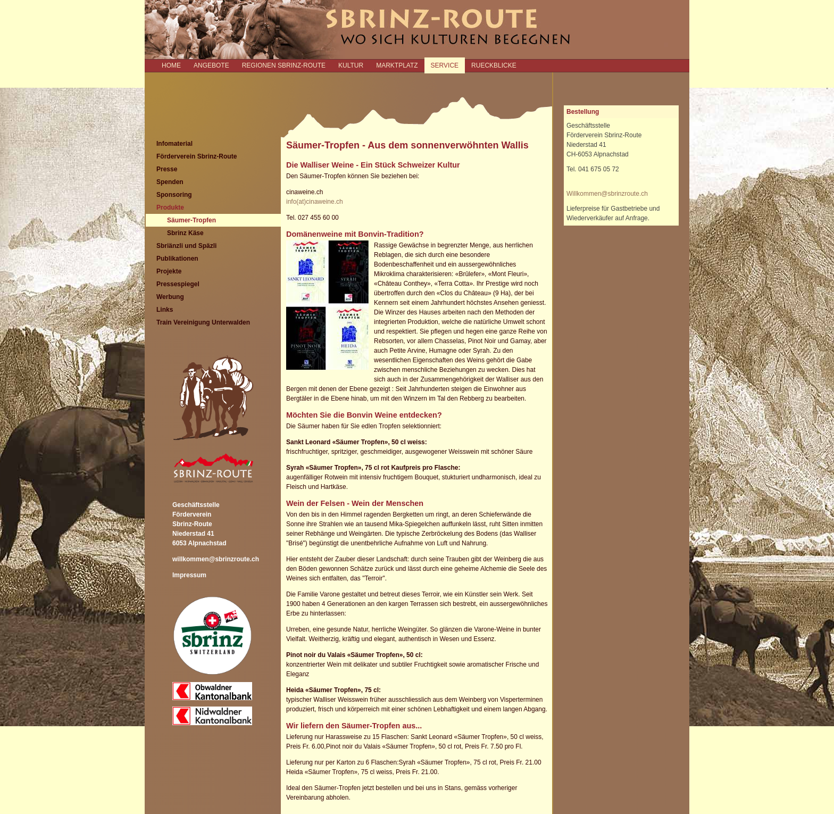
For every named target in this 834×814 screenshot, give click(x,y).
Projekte (168, 271)
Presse (166, 169)
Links (164, 309)
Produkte (170, 207)
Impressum (189, 575)
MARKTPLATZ (397, 65)
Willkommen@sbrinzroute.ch (607, 193)
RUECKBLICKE (493, 65)
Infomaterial (174, 143)
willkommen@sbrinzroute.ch (215, 559)
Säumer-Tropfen (191, 220)
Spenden (170, 182)
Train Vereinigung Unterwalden (203, 322)
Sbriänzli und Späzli (186, 246)
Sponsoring (174, 194)
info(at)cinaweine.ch (314, 201)
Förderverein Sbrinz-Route (196, 156)
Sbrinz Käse (185, 233)
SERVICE (444, 65)
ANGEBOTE (211, 65)
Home (171, 65)
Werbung (170, 297)
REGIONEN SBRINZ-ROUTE (284, 65)
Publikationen (177, 258)
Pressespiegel (177, 284)
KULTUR (350, 65)
